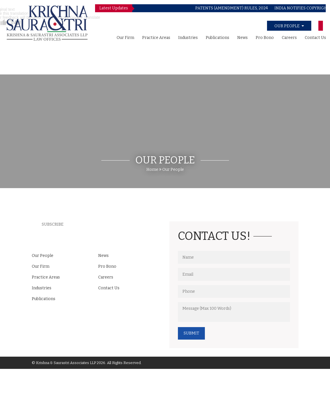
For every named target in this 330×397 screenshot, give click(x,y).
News (242, 37)
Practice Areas (156, 37)
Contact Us (315, 37)
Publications (217, 37)
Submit (191, 333)
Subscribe (53, 224)
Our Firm (125, 37)
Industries (188, 37)
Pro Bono (265, 37)
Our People (173, 169)
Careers (289, 37)
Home (152, 169)
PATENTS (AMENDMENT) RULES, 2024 (236, 8)
